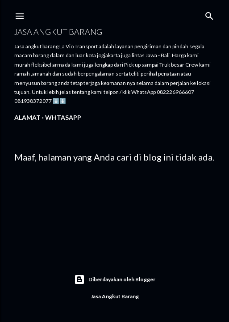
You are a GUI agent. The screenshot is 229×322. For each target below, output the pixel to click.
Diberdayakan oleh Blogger (114, 279)
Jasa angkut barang (58, 32)
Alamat (27, 117)
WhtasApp (63, 117)
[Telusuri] (209, 14)
